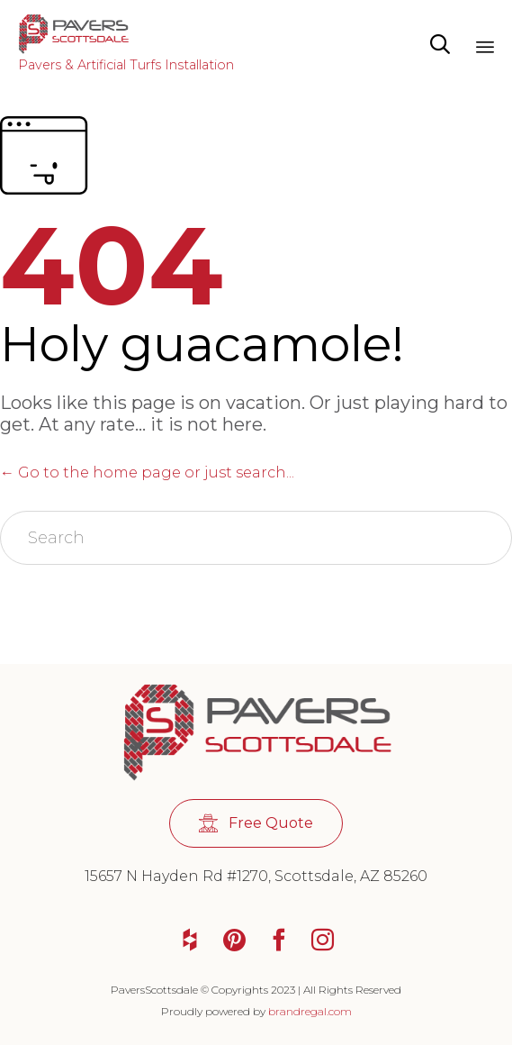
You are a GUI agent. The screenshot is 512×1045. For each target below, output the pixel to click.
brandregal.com (310, 1011)
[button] (256, 824)
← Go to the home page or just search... (147, 472)
